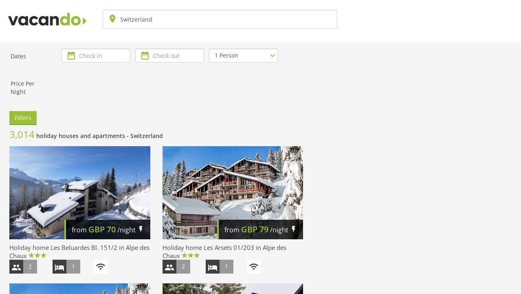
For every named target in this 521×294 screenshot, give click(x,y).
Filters (23, 118)
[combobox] (220, 19)
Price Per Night (23, 88)
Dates (18, 56)
